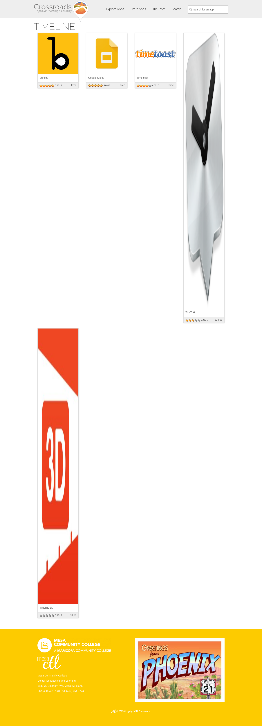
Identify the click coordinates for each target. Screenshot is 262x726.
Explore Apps (115, 9)
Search (176, 9)
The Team (159, 9)
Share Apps (138, 9)
